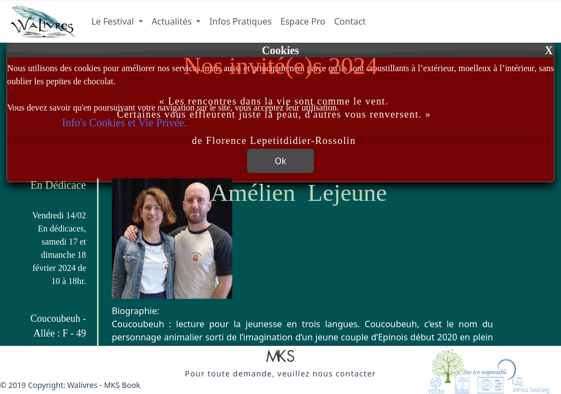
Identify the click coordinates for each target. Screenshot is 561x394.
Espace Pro (302, 21)
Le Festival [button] (113, 21)
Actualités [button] (173, 21)
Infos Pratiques (240, 21)
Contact (350, 21)
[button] (280, 357)
